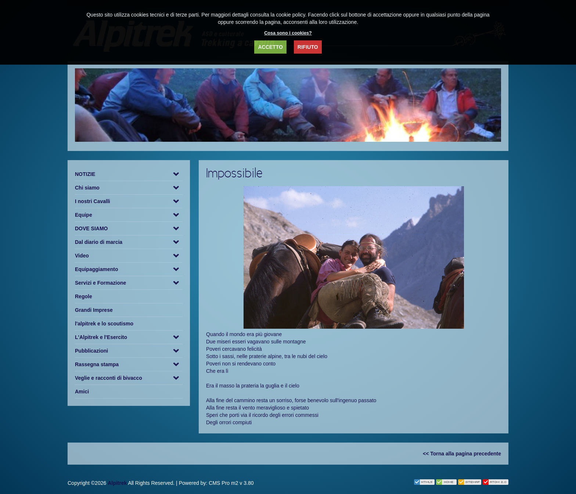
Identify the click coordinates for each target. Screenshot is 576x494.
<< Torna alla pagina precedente (462, 454)
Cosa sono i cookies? (288, 33)
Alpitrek (117, 483)
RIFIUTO (308, 47)
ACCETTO (270, 47)
